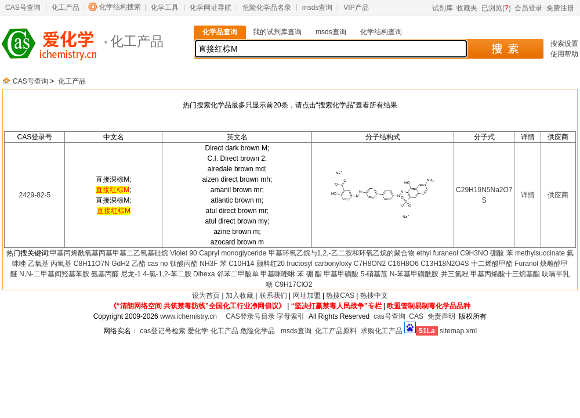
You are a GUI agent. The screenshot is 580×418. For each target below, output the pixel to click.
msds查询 (317, 7)
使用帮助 (564, 54)
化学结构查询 (381, 32)
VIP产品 (355, 7)
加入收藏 (239, 295)
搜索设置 (564, 43)
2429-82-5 (35, 195)
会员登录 (528, 8)
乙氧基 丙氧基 (49, 264)
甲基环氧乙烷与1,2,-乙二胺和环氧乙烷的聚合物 (342, 253)
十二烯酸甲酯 (492, 264)
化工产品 (65, 7)
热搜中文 (374, 295)
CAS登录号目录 (250, 316)
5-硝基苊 (374, 274)
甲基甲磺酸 (341, 274)
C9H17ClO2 (294, 284)
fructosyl (300, 264)
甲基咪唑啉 (277, 274)
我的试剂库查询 (277, 32)
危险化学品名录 (266, 7)
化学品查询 (219, 32)
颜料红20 (270, 264)
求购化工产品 (382, 331)
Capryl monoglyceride (232, 253)
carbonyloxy (332, 264)
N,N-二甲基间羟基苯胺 (54, 274)
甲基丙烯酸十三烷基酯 (505, 274)
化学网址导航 (210, 7)
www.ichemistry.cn (188, 316)
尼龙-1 (131, 274)
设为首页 (206, 295)
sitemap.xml (458, 331)
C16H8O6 (402, 264)
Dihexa (204, 274)
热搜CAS (340, 295)
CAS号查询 (23, 7)
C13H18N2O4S (444, 264)
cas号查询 (389, 316)
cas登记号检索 (163, 331)
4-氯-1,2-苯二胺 (167, 274)
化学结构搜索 (120, 7)
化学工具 (165, 7)
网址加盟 (307, 295)
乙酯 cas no (150, 264)
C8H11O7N (92, 264)
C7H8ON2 (370, 264)
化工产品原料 (336, 331)
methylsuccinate (540, 253)
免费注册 (560, 8)
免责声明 (441, 316)
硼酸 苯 (501, 253)
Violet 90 (183, 253)
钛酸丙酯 (184, 264)
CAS (416, 316)
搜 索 (504, 49)
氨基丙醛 (105, 274)
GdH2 (120, 264)
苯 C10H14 (237, 264)
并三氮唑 (455, 274)
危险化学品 (257, 331)
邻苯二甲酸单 (238, 274)
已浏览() (496, 8)
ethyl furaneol (437, 253)
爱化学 (197, 331)
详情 (528, 195)
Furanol (526, 264)
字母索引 (290, 316)
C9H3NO (474, 253)
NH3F (208, 264)
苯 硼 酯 (309, 274)
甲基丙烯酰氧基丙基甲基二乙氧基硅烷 (109, 253)
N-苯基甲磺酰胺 (414, 274)
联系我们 (273, 295)
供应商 (558, 195)
